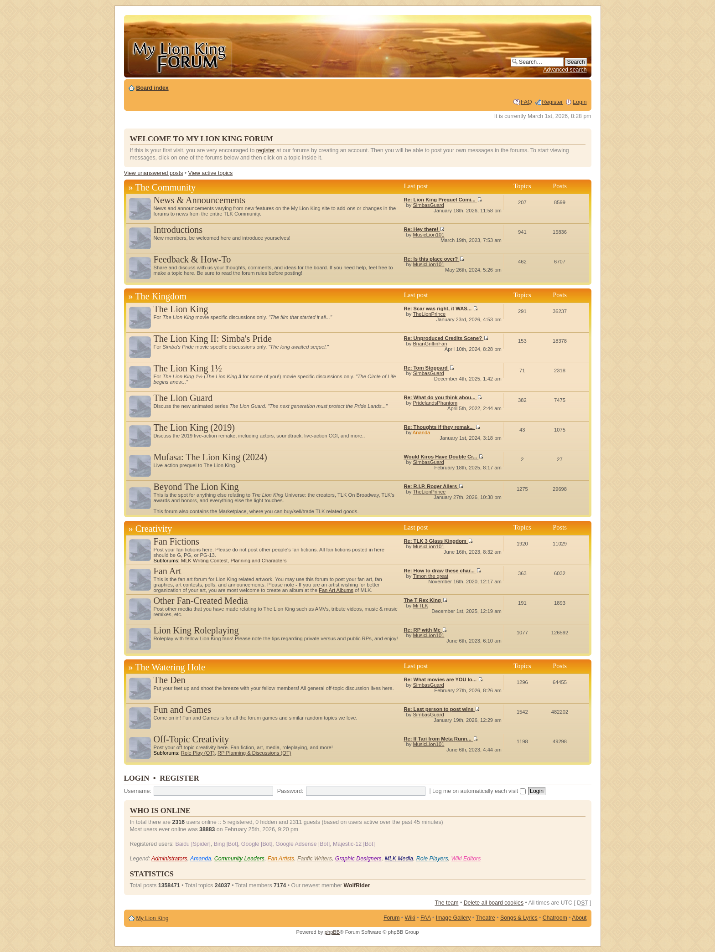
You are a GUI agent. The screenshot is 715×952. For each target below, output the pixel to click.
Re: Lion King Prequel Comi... (443, 199)
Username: (137, 791)
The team (446, 903)
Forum (391, 918)
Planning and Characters (258, 560)
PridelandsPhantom (435, 403)
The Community (165, 187)
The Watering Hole (170, 667)
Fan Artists (281, 858)
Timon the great (430, 576)
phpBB (332, 932)
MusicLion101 (428, 234)
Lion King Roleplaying (196, 630)
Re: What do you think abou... (443, 397)
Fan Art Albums (336, 590)
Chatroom (555, 918)
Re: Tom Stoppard (429, 368)
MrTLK (420, 605)
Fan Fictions (176, 541)
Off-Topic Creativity (191, 739)
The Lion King (181, 309)
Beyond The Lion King (196, 487)
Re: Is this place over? (434, 259)
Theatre (485, 918)
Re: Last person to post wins (442, 709)
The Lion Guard (183, 398)
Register (552, 102)
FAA (425, 918)
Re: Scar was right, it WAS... (441, 308)
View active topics (210, 173)
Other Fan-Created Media (201, 601)
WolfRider (357, 885)
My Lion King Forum (179, 55)
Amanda (200, 858)
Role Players (432, 858)
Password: (290, 791)
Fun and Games (183, 710)
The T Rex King (425, 600)
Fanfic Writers (314, 858)
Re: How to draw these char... (442, 570)
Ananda (421, 432)
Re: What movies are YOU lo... (443, 679)
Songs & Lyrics (519, 918)
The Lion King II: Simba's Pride (213, 339)
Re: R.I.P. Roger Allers (433, 486)
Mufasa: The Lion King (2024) (210, 457)
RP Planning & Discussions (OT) (254, 753)
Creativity (153, 529)
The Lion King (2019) (194, 427)
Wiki (410, 918)
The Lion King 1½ (188, 368)
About (579, 918)
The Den (170, 680)
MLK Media (399, 858)
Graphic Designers (358, 858)
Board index (152, 88)
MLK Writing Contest (204, 560)
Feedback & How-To (192, 259)
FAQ (526, 102)
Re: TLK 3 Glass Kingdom (438, 541)
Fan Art (167, 571)
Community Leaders (239, 858)
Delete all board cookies (493, 903)
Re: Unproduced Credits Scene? (446, 338)
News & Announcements (200, 200)
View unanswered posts (153, 173)
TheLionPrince (429, 314)
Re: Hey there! (424, 229)
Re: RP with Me (425, 630)
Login (579, 102)
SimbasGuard (428, 205)
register (265, 150)
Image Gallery (453, 918)
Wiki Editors (466, 858)
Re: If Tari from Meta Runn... (440, 738)
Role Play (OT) (198, 753)
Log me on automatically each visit (479, 791)
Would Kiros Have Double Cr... (443, 456)
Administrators (169, 858)
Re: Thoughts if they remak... (442, 427)
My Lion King (152, 918)
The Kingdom (161, 296)
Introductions (178, 230)
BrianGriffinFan (430, 343)
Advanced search (564, 70)
